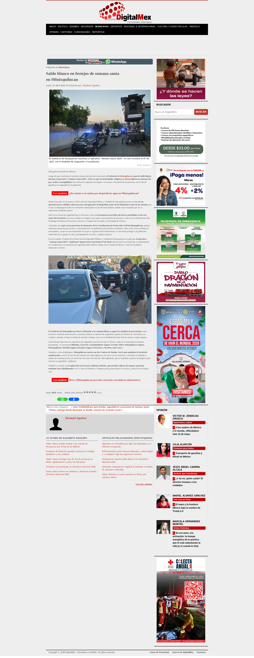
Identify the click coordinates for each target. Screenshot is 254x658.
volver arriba (143, 486)
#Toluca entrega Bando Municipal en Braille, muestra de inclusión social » (86, 412)
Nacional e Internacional (144, 27)
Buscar (201, 114)
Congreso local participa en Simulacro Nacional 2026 (70, 469)
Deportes (120, 27)
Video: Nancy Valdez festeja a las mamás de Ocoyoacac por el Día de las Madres (67, 447)
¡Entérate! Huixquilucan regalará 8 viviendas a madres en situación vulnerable (127, 470)
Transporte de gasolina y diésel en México (187, 457)
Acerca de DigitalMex (182, 654)
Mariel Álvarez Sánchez (189, 498)
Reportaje (100, 33)
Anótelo (198, 27)
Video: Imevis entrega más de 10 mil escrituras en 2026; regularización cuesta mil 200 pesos (69, 463)
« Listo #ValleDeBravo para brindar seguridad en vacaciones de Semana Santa (110, 409)
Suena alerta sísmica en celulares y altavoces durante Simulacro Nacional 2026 (71, 475)
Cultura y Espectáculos (176, 27)
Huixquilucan (126, 178)
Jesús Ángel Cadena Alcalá (186, 471)
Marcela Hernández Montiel (186, 525)
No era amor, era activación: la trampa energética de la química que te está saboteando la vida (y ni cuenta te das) (186, 541)
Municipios (105, 27)
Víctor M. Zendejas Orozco (186, 419)
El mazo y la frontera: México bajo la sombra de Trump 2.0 (186, 509)
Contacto (201, 654)
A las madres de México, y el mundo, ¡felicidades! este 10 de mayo (187, 432)
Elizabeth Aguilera (91, 87)
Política (64, 27)
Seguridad (90, 27)
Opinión (54, 33)
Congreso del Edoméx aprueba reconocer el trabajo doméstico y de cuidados (70, 455)
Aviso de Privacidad (159, 654)
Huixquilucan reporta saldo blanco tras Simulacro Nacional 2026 (125, 463)
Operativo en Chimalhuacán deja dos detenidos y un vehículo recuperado (126, 447)
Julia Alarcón (182, 446)
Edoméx (76, 27)
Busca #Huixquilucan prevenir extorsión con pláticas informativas (104, 382)
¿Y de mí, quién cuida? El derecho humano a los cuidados (188, 484)
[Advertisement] (127, 47)
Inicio (53, 27)
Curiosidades (84, 33)
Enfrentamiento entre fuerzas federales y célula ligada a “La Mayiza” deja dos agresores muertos (127, 455)
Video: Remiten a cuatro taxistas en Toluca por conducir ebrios (124, 478)
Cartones (67, 33)
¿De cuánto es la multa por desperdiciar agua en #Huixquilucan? (104, 195)
